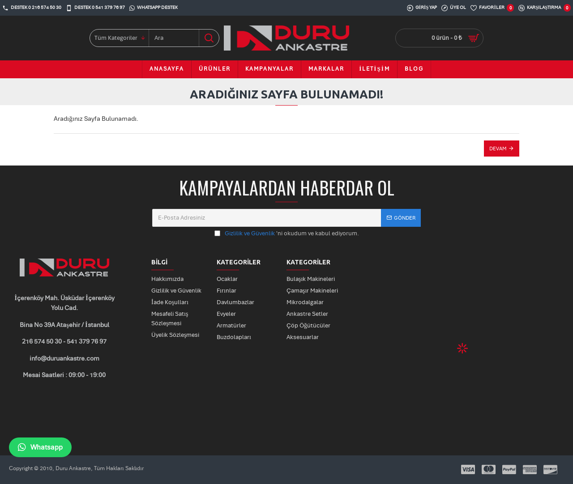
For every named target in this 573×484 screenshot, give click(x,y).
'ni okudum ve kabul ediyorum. (286, 233)
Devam (497, 148)
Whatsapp (40, 447)
